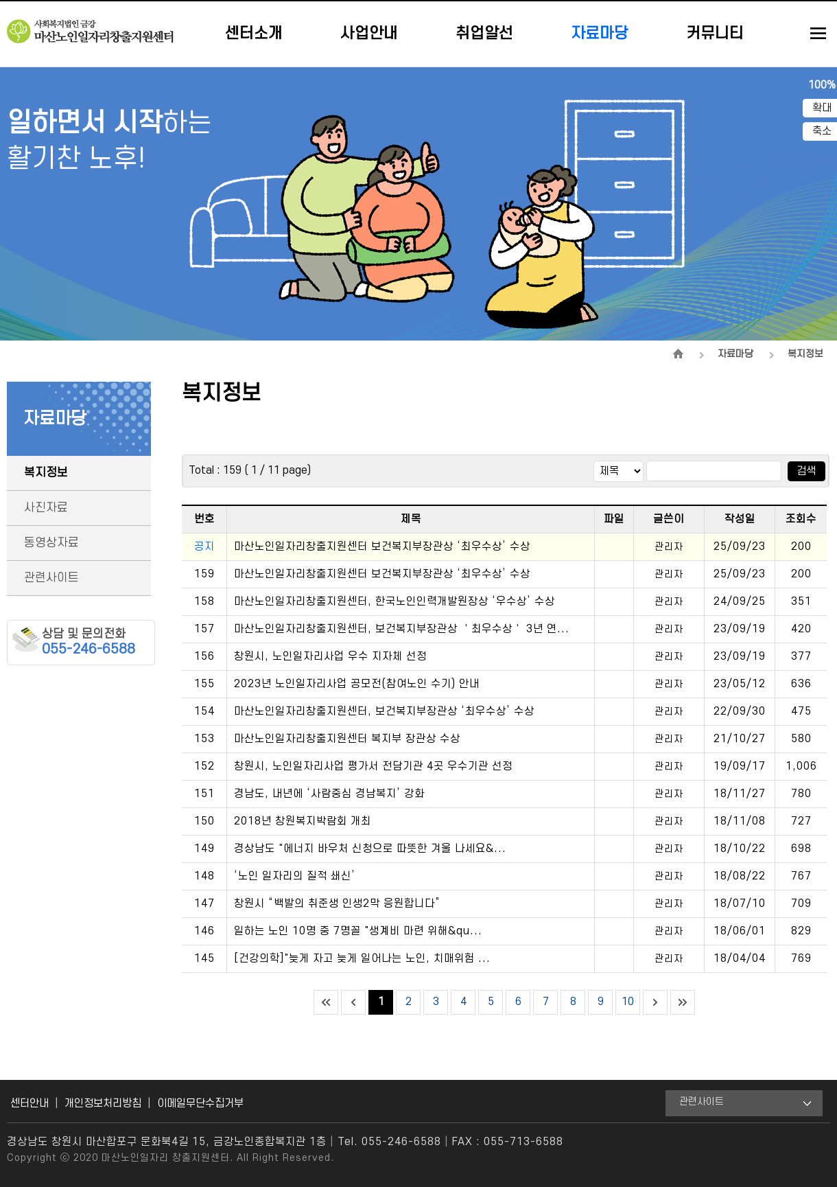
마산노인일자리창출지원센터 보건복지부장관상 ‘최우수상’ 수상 (382, 546)
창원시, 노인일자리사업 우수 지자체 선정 (330, 656)
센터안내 (29, 1103)
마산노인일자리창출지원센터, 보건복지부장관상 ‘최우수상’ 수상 (384, 711)
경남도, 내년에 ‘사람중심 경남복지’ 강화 (329, 793)
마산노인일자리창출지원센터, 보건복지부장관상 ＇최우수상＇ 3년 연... (401, 629)
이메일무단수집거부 (200, 1103)
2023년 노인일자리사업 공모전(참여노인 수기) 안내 (357, 684)
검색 (806, 471)
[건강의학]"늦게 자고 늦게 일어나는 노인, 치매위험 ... (362, 958)
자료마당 (599, 33)
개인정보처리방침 (102, 1103)
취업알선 (484, 33)
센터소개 (254, 33)
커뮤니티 (715, 33)
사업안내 (369, 33)
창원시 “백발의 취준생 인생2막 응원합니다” (337, 903)
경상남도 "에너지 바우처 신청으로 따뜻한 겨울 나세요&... (370, 848)
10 (628, 1001)
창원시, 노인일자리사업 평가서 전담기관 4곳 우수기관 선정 (373, 766)
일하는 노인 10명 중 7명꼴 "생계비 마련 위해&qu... (358, 931)
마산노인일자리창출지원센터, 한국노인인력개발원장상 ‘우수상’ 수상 (394, 601)
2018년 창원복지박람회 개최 (302, 821)
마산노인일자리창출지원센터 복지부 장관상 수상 (347, 739)
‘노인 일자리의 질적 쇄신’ (294, 876)
